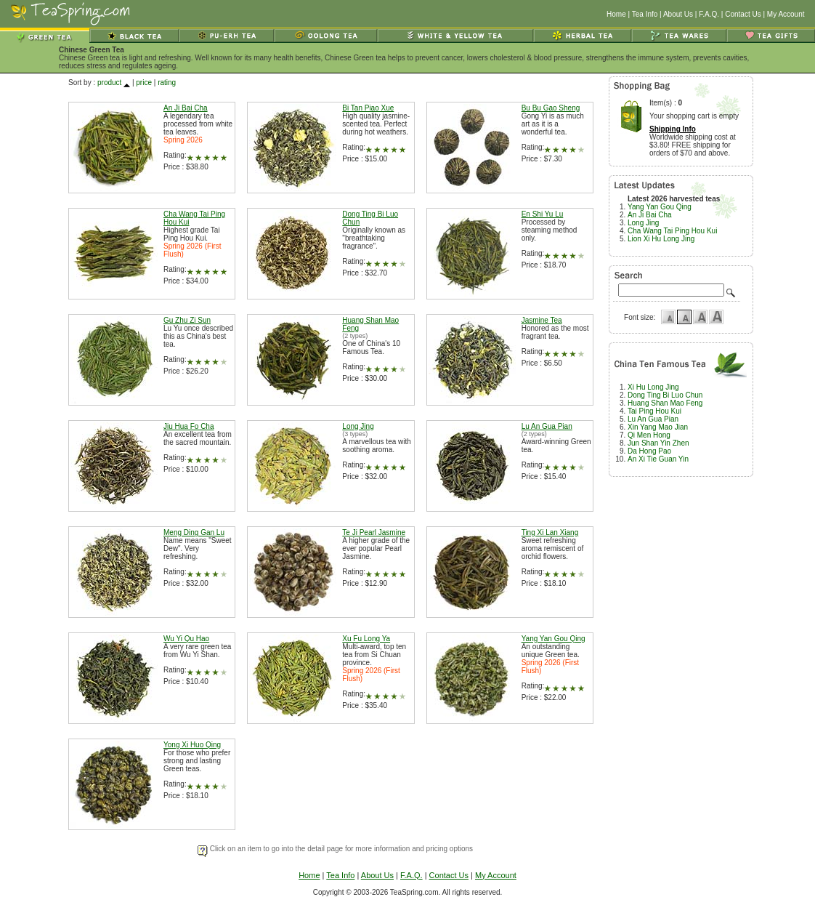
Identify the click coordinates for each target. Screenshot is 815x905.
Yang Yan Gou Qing (553, 639)
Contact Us (743, 14)
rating (167, 83)
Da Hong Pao (649, 451)
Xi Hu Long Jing (653, 387)
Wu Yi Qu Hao (186, 639)
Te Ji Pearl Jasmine (373, 532)
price (144, 83)
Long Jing (357, 426)
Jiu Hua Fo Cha (188, 426)
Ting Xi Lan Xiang (550, 532)
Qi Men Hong (649, 435)
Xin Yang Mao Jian (658, 427)
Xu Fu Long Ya (366, 639)
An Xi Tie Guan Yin (658, 459)
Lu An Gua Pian (547, 426)
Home (616, 14)
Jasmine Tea (542, 320)
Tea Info (645, 14)
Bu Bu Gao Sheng (551, 108)
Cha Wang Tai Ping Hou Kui (672, 231)
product (109, 83)
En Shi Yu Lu (543, 214)
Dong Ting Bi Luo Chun (665, 395)
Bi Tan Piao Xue (368, 108)
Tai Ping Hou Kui (654, 411)
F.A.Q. (709, 14)
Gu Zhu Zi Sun (187, 320)
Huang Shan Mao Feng (665, 403)
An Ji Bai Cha (185, 108)
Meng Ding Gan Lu (193, 532)
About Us (678, 14)
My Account (786, 14)
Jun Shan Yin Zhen (658, 443)
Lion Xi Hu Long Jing (661, 239)
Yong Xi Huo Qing (192, 745)
